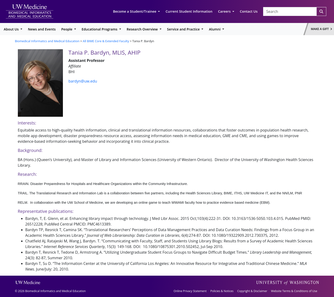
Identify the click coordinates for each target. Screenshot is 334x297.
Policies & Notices (221, 291)
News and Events (42, 29)
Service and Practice (184, 29)
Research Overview (143, 29)
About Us (11, 29)
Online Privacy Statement (190, 291)
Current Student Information (188, 11)
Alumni (215, 29)
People (67, 29)
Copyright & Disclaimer (252, 291)
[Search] (321, 11)
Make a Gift (321, 29)
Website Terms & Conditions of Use (294, 291)
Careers (224, 11)
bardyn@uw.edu (83, 81)
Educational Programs (100, 29)
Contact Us (248, 11)
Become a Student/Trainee (135, 11)
